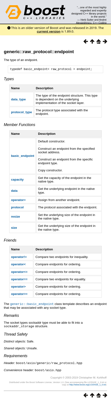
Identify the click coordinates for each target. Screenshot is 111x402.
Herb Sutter (87, 19)
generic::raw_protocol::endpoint (39, 51)
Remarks (11, 316)
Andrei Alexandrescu (91, 21)
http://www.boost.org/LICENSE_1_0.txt (87, 384)
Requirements (16, 356)
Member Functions (19, 125)
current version (48, 31)
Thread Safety (16, 334)
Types (9, 80)
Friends (10, 241)
